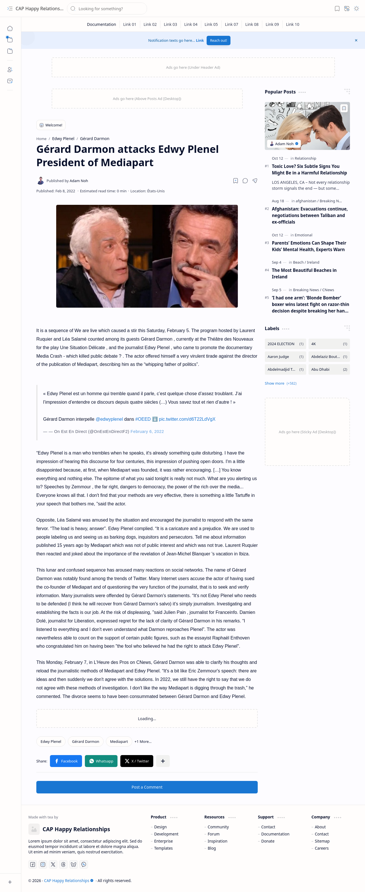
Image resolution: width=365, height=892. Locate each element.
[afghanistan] (307, 200)
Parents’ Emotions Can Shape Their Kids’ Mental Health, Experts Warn (309, 246)
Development (166, 834)
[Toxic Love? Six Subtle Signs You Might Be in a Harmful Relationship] (307, 126)
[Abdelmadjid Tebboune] (285, 369)
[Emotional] (303, 234)
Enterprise (163, 841)
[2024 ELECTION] (285, 344)
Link (200, 40)
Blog (212, 848)
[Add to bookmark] (344, 108)
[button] (10, 8)
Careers (322, 848)
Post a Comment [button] (147, 787)
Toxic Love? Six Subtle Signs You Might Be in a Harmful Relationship (309, 169)
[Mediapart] (119, 741)
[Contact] (10, 81)
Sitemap (322, 841)
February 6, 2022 (147, 431)
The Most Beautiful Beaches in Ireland (304, 273)
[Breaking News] (332, 200)
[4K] (329, 344)
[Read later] (235, 180)
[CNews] (328, 289)
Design (160, 827)
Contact (268, 827)
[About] (10, 69)
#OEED (143, 419)
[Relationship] (305, 158)
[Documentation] (101, 24)
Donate (267, 841)
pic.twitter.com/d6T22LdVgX (187, 419)
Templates (163, 848)
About (320, 827)
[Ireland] (313, 262)
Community (218, 827)
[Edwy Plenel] (51, 741)
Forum (214, 834)
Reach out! (218, 40)
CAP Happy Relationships (42, 8)
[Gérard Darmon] (86, 741)
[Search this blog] (107, 8)
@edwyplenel (109, 419)
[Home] (10, 28)
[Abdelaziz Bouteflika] (329, 356)
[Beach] (299, 262)
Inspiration (217, 841)
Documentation (275, 834)
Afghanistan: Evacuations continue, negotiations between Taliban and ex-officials (310, 215)
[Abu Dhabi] (329, 369)
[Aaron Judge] (285, 356)
